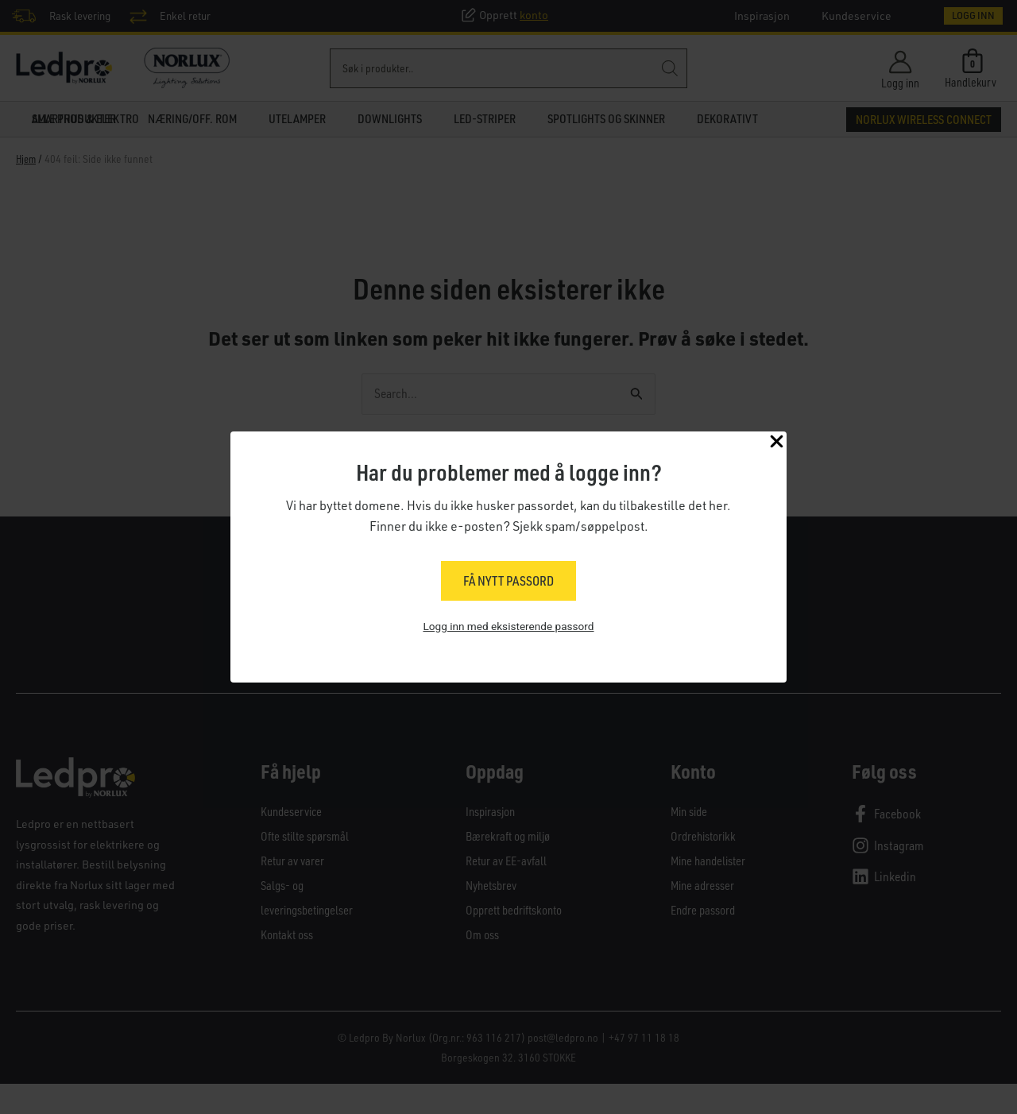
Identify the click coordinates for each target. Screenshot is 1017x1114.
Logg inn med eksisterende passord (508, 627)
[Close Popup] (777, 443)
